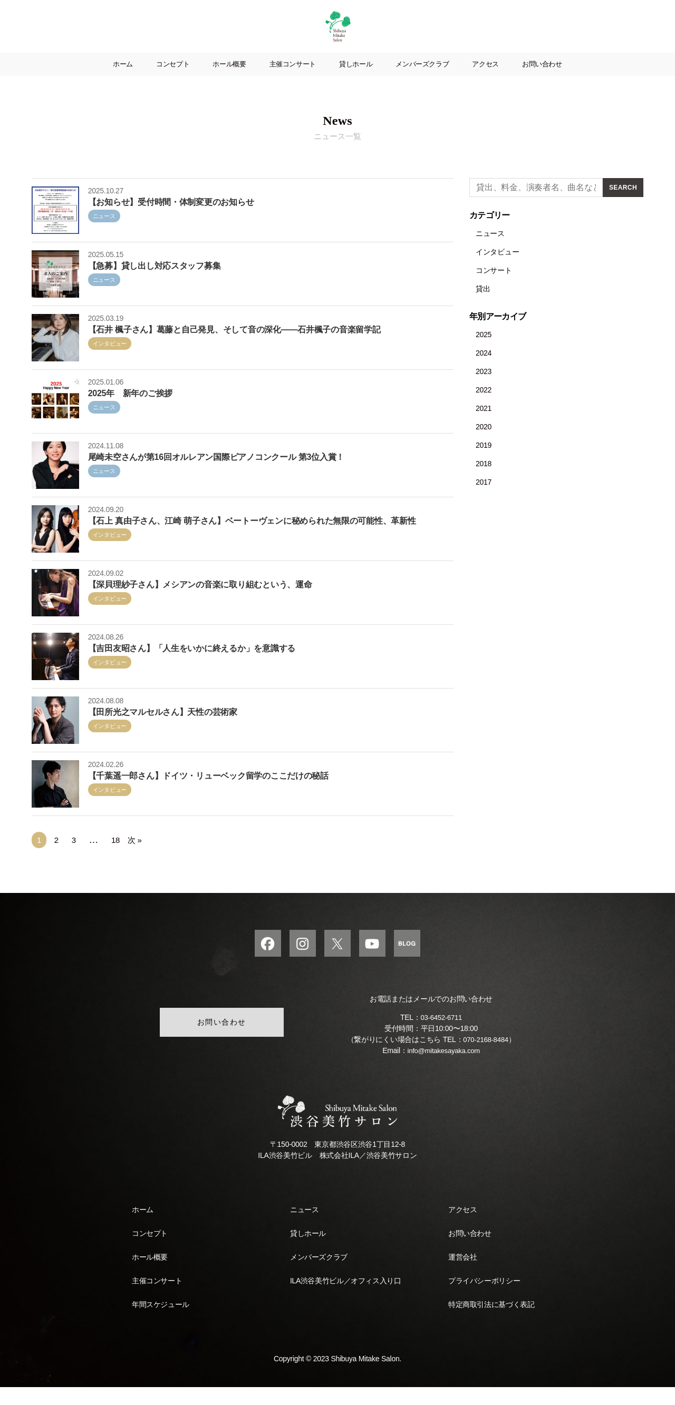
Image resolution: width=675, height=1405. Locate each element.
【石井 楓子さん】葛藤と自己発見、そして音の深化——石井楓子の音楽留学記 (234, 345)
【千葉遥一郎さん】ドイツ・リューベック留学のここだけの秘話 (208, 791)
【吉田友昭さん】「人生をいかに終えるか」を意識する (191, 664)
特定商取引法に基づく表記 (491, 1322)
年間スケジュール (160, 1322)
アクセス (485, 80)
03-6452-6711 (441, 1035)
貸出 (483, 304)
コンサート (494, 286)
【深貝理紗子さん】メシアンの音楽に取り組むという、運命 (200, 600)
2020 (483, 442)
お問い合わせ (542, 80)
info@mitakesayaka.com (444, 1068)
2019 (483, 461)
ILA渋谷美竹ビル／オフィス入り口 (345, 1298)
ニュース (104, 232)
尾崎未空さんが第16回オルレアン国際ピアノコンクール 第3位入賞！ (216, 472)
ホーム (123, 80)
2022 (483, 405)
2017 (483, 498)
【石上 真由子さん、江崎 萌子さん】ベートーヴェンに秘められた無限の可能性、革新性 (252, 536)
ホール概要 (229, 80)
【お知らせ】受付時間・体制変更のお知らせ (171, 217)
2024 (483, 369)
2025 (483, 350)
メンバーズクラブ (422, 80)
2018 (483, 479)
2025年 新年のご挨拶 (130, 409)
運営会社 (462, 1275)
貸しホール (355, 80)
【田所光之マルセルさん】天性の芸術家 (162, 727)
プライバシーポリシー (484, 1298)
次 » (135, 855)
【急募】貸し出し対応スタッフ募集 (154, 281)
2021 (483, 424)
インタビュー (110, 359)
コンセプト (172, 80)
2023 (483, 387)
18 (115, 857)
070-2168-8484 (485, 1057)
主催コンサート (292, 80)
